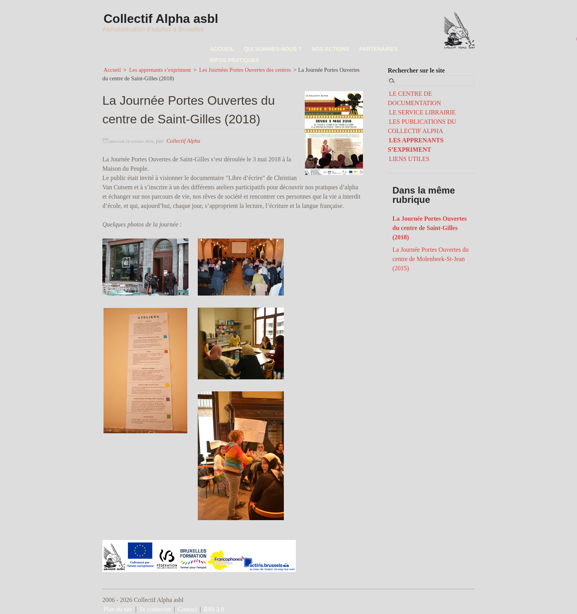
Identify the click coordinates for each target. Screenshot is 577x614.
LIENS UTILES (409, 159)
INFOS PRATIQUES (234, 60)
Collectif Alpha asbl (161, 19)
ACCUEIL (222, 49)
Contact (187, 609)
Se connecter (155, 609)
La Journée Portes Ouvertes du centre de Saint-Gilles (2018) (429, 227)
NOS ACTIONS (330, 49)
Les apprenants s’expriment (160, 70)
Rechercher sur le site (416, 70)
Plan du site (118, 609)
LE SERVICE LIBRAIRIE (422, 112)
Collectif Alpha (183, 141)
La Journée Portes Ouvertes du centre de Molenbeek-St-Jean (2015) (430, 259)
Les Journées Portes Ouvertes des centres (245, 70)
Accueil (112, 70)
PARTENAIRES (378, 49)
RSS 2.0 (214, 609)
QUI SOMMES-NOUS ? (273, 49)
